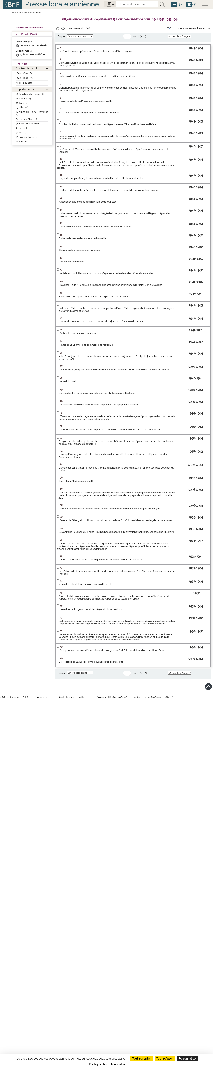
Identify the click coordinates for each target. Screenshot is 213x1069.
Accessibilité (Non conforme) (112, 697)
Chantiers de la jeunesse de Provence (79, 250)
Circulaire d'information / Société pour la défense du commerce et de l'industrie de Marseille (110, 429)
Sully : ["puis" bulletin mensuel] (76, 481)
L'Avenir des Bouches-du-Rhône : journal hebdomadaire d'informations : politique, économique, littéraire (116, 532)
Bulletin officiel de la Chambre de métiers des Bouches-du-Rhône (95, 226)
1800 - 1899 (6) (24, 73)
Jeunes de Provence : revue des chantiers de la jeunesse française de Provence (102, 321)
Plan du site (41, 697)
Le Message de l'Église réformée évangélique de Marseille (91, 662)
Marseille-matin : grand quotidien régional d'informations (90, 609)
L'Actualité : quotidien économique (78, 333)
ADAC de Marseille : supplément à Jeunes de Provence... (90, 112)
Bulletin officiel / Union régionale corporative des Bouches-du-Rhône (97, 76)
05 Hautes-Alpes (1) (26, 119)
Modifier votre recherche (29, 27)
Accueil (16, 12)
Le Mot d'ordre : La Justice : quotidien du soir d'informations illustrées (97, 393)
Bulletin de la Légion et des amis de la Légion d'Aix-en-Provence (94, 296)
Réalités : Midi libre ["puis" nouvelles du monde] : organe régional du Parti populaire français (109, 190)
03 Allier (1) (22, 107)
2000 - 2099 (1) (24, 83)
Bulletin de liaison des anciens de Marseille (82, 238)
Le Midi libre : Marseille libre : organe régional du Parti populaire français (98, 404)
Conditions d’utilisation (72, 697)
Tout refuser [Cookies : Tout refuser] (164, 1058)
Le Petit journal (67, 381)
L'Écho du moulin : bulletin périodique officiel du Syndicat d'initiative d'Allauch (101, 559)
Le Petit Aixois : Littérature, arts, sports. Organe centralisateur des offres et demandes (106, 273)
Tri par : (62, 36)
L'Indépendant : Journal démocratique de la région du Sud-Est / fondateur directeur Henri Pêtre (112, 650)
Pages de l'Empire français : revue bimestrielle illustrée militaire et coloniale (101, 178)
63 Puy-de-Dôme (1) (26, 137)
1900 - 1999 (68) (24, 78)
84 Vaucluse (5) (24, 98)
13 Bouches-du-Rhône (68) (30, 94)
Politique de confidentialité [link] (107, 1064)
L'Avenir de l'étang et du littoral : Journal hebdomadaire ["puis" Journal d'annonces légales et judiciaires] (115, 520)
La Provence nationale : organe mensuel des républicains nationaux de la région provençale (109, 508)
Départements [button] (25, 89)
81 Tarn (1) (21, 141)
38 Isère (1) (21, 132)
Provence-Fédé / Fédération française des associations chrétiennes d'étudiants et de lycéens (110, 285)
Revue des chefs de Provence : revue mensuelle (85, 101)
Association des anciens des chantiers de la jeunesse (88, 201)
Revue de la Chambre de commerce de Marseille (86, 344)
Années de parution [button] (28, 68)
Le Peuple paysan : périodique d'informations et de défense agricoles (97, 51)
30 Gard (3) (21, 103)
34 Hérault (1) (23, 128)
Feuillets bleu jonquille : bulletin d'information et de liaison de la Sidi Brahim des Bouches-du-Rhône (114, 369)
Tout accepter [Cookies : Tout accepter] (141, 1058)
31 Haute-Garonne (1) (27, 123)
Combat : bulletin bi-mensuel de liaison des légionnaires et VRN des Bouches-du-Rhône (107, 124)
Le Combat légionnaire (71, 261)
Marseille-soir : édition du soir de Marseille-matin (85, 584)
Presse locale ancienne (62, 4)
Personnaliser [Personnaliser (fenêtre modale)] (187, 1058)
